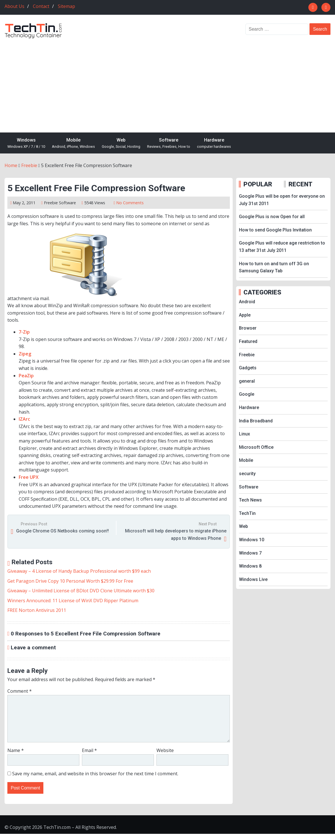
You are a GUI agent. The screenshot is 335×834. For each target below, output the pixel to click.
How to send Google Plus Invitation (275, 230)
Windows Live (253, 579)
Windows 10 (251, 539)
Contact (41, 6)
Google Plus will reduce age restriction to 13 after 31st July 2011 (282, 246)
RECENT (300, 184)
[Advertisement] (167, 81)
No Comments (130, 202)
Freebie (51, 202)
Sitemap (66, 6)
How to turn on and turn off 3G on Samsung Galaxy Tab (274, 267)
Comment (19, 691)
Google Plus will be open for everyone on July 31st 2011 (282, 199)
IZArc (24, 419)
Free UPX (29, 477)
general (247, 381)
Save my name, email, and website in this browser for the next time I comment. (95, 773)
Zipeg (25, 354)
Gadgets (247, 367)
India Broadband (256, 421)
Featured (248, 341)
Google (246, 394)
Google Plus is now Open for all (272, 216)
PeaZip (26, 375)
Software (168, 143)
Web (121, 143)
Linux (244, 434)
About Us (14, 6)
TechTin (247, 513)
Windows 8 (250, 566)
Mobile (73, 143)
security (247, 473)
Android (247, 301)
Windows (26, 143)
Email (89, 750)
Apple (245, 315)
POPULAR (257, 184)
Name (15, 750)
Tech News (250, 500)
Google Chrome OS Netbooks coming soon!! (62, 531)
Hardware (214, 143)
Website (165, 750)
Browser (247, 328)
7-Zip (24, 332)
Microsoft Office (256, 447)
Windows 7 (250, 553)
